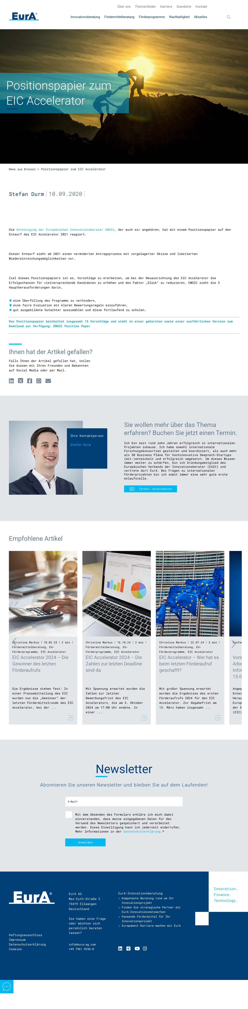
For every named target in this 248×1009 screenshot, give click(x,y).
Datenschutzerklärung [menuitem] (27, 976)
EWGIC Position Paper (71, 357)
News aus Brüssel (24, 169)
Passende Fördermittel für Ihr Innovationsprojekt (148, 950)
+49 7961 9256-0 (83, 980)
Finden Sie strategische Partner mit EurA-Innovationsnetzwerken (150, 941)
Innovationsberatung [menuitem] (85, 17)
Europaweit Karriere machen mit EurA (149, 960)
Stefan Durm (27, 193)
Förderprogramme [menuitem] (152, 17)
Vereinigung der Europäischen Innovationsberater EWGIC (65, 260)
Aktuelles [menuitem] (200, 17)
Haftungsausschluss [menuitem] (25, 966)
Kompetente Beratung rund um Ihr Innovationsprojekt (150, 931)
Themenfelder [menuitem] (145, 7)
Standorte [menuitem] (184, 7)
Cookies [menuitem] (15, 980)
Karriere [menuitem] (166, 7)
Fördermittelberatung (29, 677)
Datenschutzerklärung (141, 862)
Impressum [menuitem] (17, 971)
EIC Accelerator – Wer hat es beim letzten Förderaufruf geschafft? (189, 694)
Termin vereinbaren (155, 520)
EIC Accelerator (53, 682)
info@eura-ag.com (83, 976)
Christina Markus (25, 673)
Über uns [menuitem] (124, 7)
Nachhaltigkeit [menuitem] (179, 17)
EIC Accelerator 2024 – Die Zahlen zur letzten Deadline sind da (114, 694)
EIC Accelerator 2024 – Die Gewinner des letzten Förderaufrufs (40, 694)
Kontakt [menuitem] (201, 7)
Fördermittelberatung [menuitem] (119, 17)
